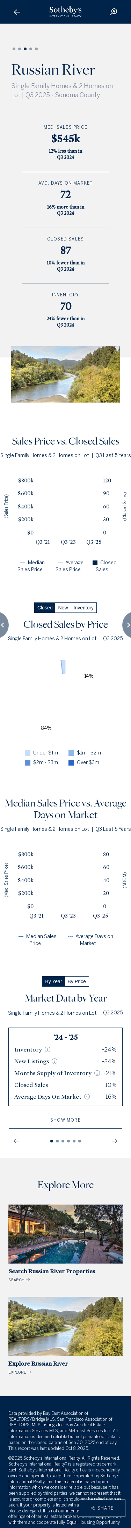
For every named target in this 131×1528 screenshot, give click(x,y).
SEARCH (65, 1243)
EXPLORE (65, 1336)
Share (102, 1508)
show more (65, 1120)
